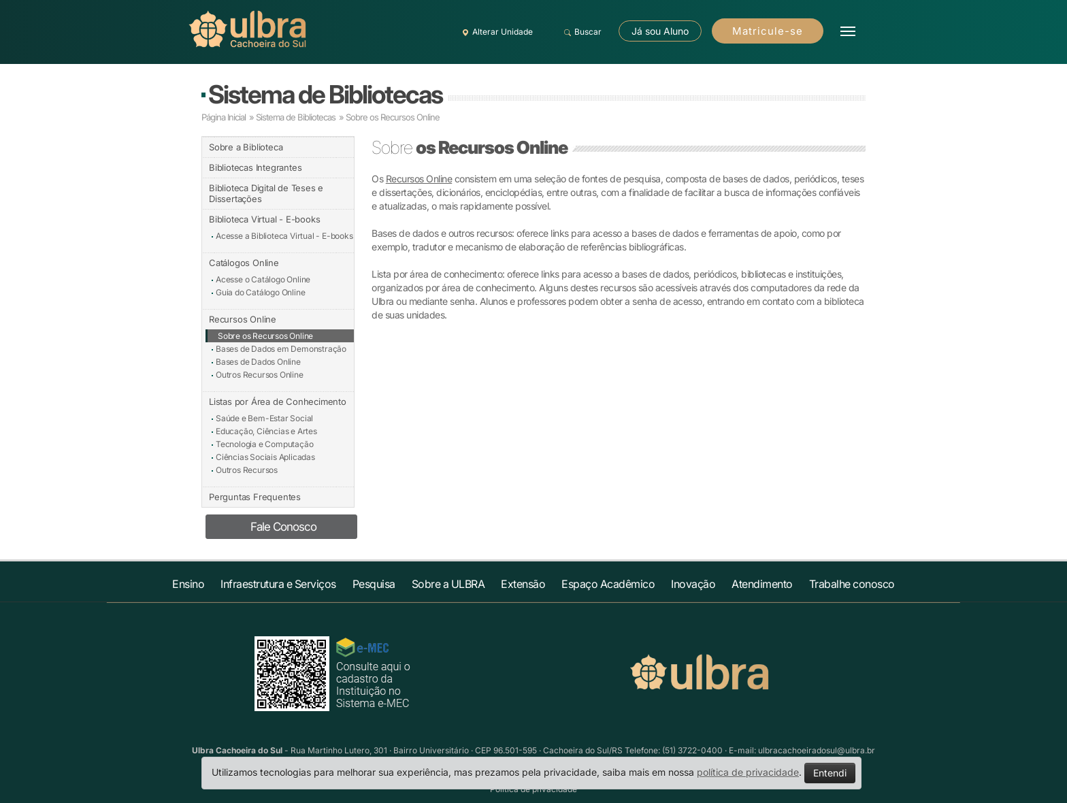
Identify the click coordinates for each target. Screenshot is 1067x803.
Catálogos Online (244, 262)
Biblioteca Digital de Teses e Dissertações (266, 193)
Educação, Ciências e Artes (266, 431)
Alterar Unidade (495, 32)
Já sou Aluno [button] (660, 31)
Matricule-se (767, 30)
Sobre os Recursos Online (393, 117)
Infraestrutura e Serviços (278, 584)
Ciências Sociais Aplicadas (265, 457)
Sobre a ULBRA (448, 584)
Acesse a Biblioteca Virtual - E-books (284, 236)
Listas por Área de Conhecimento (277, 401)
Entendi (830, 773)
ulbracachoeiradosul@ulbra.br (816, 750)
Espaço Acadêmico (608, 584)
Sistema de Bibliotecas (325, 94)
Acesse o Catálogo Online (263, 279)
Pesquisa (373, 584)
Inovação (693, 584)
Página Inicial (223, 117)
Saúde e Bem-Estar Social (264, 418)
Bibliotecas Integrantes (255, 167)
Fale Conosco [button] (283, 527)
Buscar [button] (581, 32)
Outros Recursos (247, 470)
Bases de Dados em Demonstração (281, 349)
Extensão (523, 584)
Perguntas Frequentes (255, 496)
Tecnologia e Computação (264, 444)
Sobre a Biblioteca (245, 147)
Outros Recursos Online (259, 375)
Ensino (188, 584)
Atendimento (762, 584)
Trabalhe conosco (852, 584)
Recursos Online (242, 319)
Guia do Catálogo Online (260, 292)
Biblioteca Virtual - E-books (264, 219)
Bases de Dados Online (258, 362)
